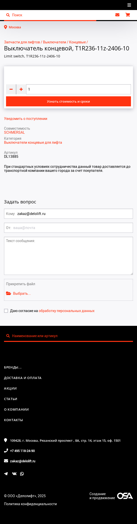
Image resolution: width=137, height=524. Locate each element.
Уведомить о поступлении (25, 118)
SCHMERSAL (14, 132)
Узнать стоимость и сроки (68, 101)
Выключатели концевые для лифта (33, 142)
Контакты (13, 420)
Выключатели (54, 42)
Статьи (10, 399)
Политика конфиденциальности (30, 503)
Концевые (77, 42)
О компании (16, 409)
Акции (10, 388)
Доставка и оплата (23, 378)
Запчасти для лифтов (22, 42)
